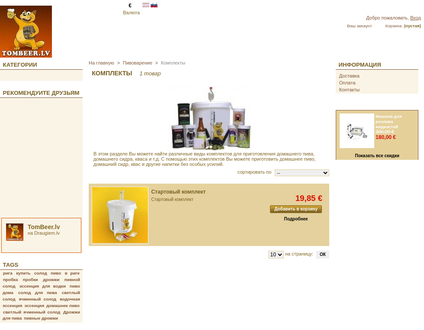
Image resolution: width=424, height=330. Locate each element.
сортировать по (255, 172)
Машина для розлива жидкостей (389, 121)
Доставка (349, 75)
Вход (415, 17)
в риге (72, 273)
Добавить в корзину (296, 209)
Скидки (350, 105)
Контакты (349, 89)
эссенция (35, 305)
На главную (101, 62)
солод (40, 273)
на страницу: (299, 253)
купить (23, 273)
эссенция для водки (42, 286)
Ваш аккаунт (359, 25)
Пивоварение (137, 62)
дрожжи (51, 279)
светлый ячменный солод (31, 312)
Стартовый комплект (178, 192)
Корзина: (394, 25)
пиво (56, 273)
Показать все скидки (377, 155)
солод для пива (37, 292)
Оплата (347, 82)
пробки (30, 279)
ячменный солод (37, 299)
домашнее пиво (63, 305)
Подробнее (296, 219)
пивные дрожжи (41, 318)
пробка (10, 279)
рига (8, 273)
